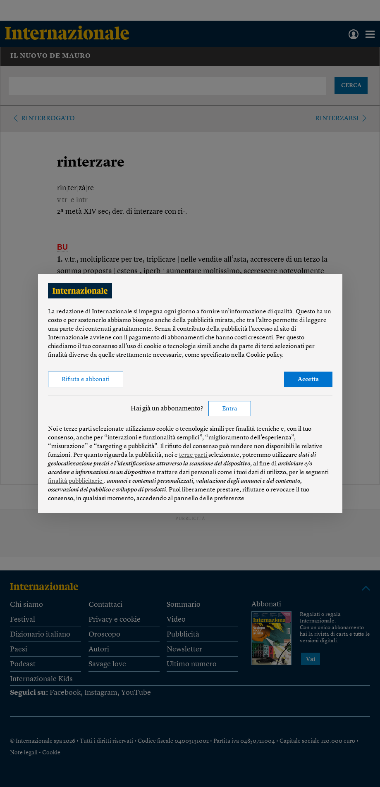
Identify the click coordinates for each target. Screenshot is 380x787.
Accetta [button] (308, 380)
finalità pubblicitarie (76, 481)
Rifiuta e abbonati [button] (86, 380)
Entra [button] (229, 409)
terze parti (193, 455)
